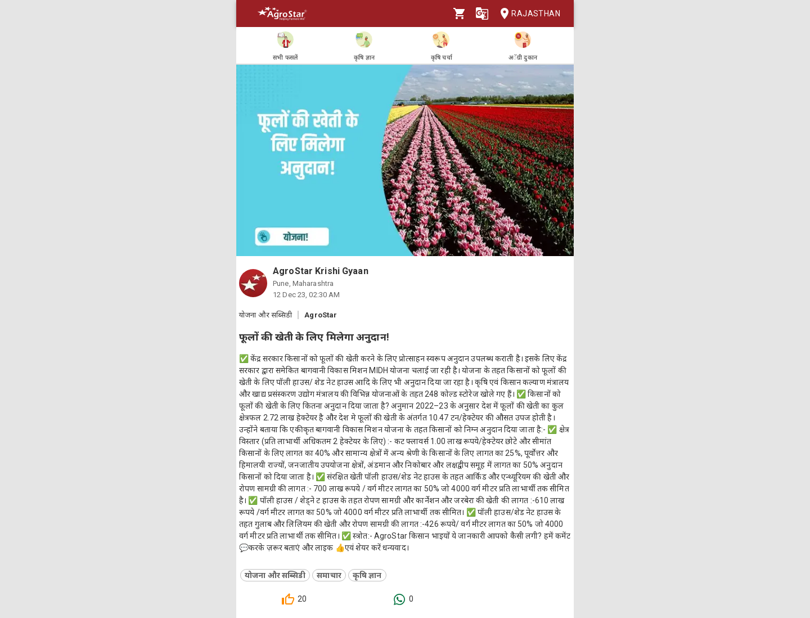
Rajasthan (526, 13)
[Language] (482, 13)
